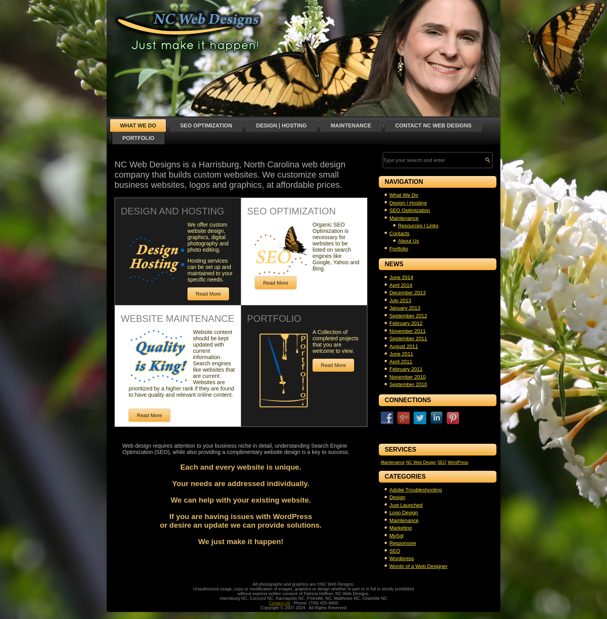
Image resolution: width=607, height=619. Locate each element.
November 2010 (407, 377)
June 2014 (401, 277)
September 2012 (408, 316)
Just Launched (406, 505)
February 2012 (406, 323)
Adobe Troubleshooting (415, 490)
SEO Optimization (206, 125)
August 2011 (403, 346)
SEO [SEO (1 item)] (441, 462)
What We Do (138, 125)
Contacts (399, 233)
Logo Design (403, 513)
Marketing (400, 528)
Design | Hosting (281, 125)
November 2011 (407, 331)
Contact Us (279, 603)
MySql (396, 536)
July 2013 (400, 300)
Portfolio (138, 138)
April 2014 (401, 285)
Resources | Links (418, 226)
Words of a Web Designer (418, 566)
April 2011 (401, 362)
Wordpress (401, 558)
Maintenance (351, 125)
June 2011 (401, 354)
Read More (208, 294)
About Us (408, 241)
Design (397, 497)
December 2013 (407, 293)
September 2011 (408, 338)
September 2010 (408, 384)
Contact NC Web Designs (433, 125)
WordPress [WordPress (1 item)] (458, 462)
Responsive (402, 543)
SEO (394, 551)
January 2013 (404, 308)
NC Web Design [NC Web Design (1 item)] (421, 462)
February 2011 (406, 369)
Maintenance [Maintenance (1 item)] (393, 462)
